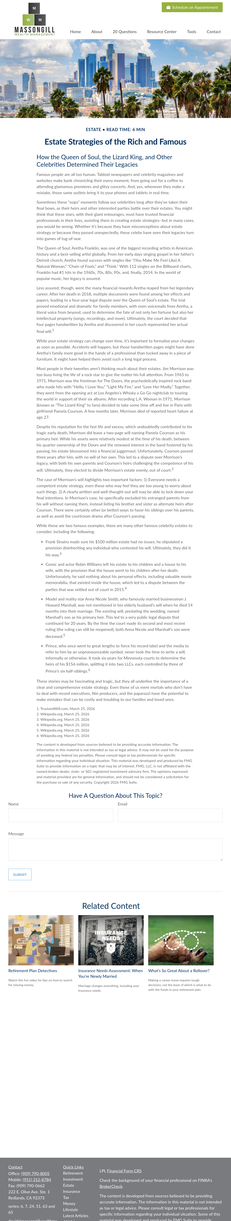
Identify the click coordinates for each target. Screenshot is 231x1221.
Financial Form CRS (124, 1170)
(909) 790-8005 (35, 1173)
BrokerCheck (110, 1186)
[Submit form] (20, 874)
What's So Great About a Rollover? (179, 970)
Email (122, 803)
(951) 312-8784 (37, 1179)
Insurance (71, 1191)
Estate (68, 1185)
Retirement (73, 1173)
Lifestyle (70, 1209)
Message (16, 833)
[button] (75, 31)
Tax (66, 1197)
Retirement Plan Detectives (32, 970)
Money (69, 1203)
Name (13, 803)
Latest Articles (75, 1215)
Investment (73, 1179)
